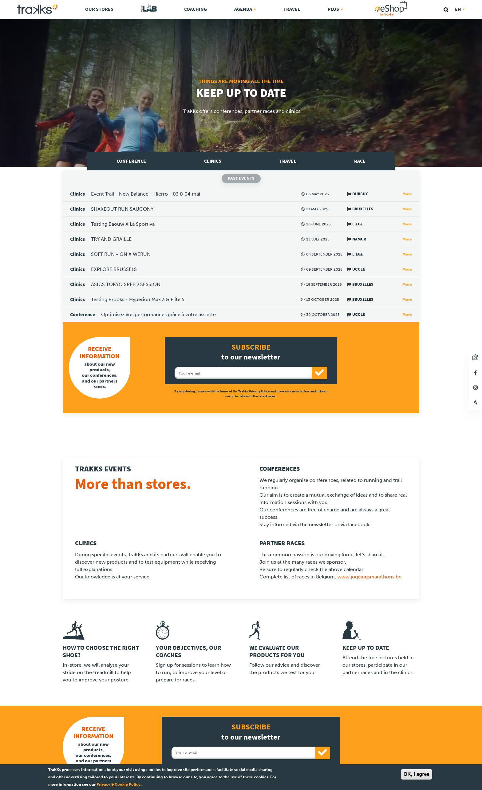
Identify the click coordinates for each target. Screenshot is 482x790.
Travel (291, 9)
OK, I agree (416, 774)
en (460, 9)
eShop (410, 2)
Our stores (99, 9)
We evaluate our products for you (277, 651)
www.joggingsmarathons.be (369, 577)
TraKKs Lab (149, 8)
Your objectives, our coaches (188, 651)
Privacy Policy (259, 391)
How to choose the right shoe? (101, 651)
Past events (241, 178)
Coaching (195, 9)
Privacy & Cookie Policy (118, 784)
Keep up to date (365, 648)
